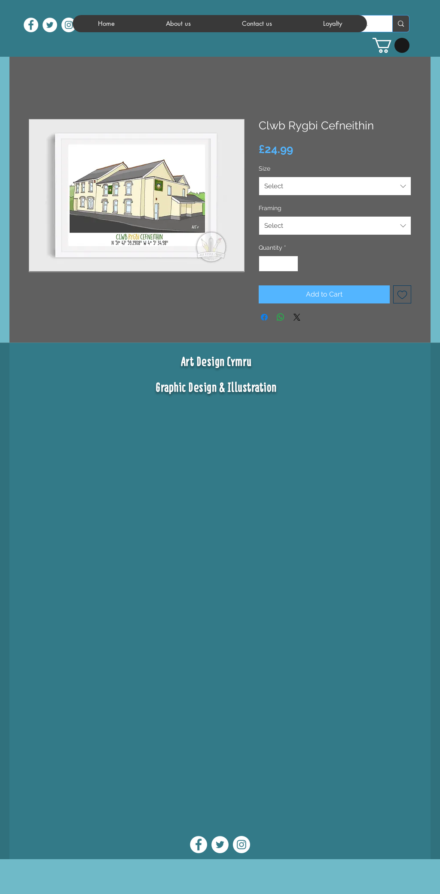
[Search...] (400, 23)
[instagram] (68, 25)
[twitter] (50, 25)
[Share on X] (297, 317)
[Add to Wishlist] (402, 294)
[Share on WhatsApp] (280, 317)
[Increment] (291, 263)
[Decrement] (265, 263)
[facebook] (31, 25)
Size (264, 168)
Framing (270, 208)
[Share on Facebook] (264, 317)
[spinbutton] (278, 263)
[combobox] (335, 186)
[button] (391, 45)
